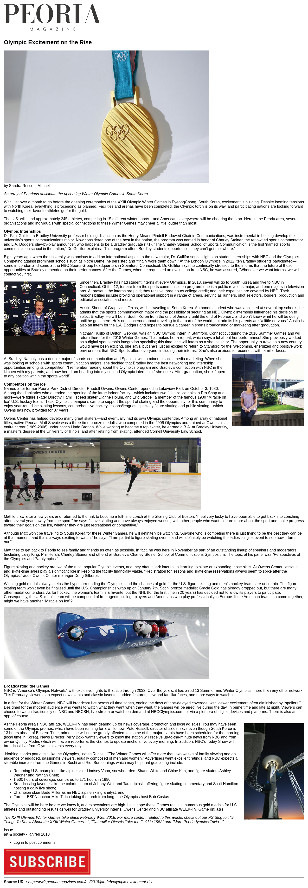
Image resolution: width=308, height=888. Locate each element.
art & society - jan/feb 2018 (27, 834)
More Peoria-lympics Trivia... (198, 822)
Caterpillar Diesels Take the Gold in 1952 (127, 822)
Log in (18, 842)
